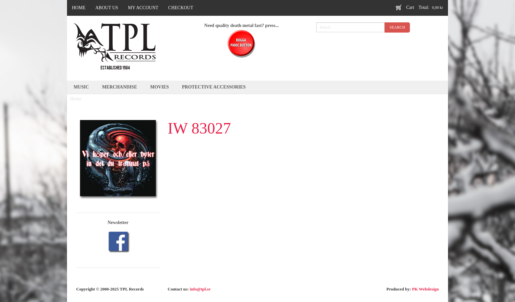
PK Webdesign (425, 289)
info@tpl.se (200, 289)
